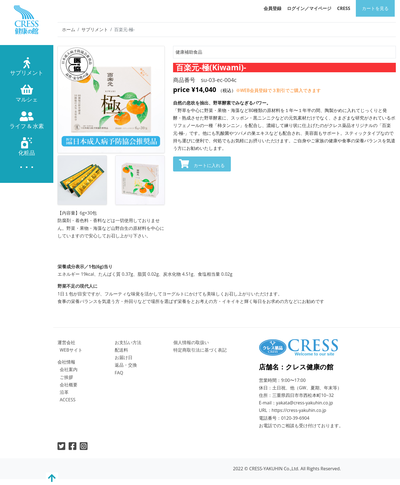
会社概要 (69, 385)
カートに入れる (202, 163)
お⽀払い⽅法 (128, 342)
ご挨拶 (66, 377)
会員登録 (272, 8)
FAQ (119, 373)
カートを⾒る (375, 8)
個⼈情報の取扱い (191, 342)
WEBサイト (71, 350)
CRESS (343, 8)
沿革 (64, 392)
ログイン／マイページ (309, 8)
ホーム (68, 29)
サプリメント (94, 29)
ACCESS (68, 400)
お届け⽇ (123, 357)
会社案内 (69, 369)
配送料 (121, 350)
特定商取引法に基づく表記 (200, 350)
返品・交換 (126, 365)
